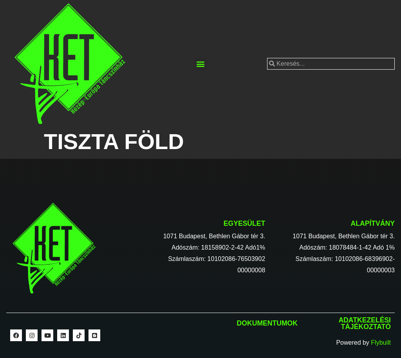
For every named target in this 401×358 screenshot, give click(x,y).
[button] (200, 64)
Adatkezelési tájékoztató (364, 323)
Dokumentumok (267, 323)
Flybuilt (381, 342)
